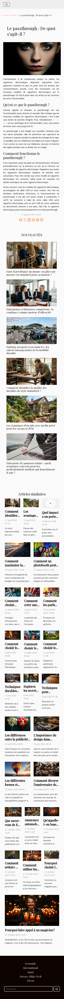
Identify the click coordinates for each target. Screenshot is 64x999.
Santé (31, 972)
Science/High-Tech (31, 976)
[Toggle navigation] (6, 4)
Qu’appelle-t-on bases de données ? (51, 826)
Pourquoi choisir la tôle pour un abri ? (50, 869)
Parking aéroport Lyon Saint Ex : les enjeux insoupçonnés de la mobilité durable (27, 350)
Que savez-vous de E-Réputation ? (13, 825)
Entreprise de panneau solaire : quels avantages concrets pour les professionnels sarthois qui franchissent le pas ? (30, 467)
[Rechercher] (28, 989)
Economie (30, 963)
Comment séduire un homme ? (12, 867)
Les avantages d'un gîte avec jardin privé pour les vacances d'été (30, 427)
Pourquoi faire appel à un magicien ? (30, 930)
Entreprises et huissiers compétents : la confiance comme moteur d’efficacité (30, 310)
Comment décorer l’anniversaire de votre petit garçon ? (46, 786)
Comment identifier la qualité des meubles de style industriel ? (26, 389)
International (30, 968)
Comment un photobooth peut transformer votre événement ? (46, 567)
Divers (14, 15)
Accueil (5, 15)
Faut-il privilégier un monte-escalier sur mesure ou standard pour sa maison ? (31, 273)
